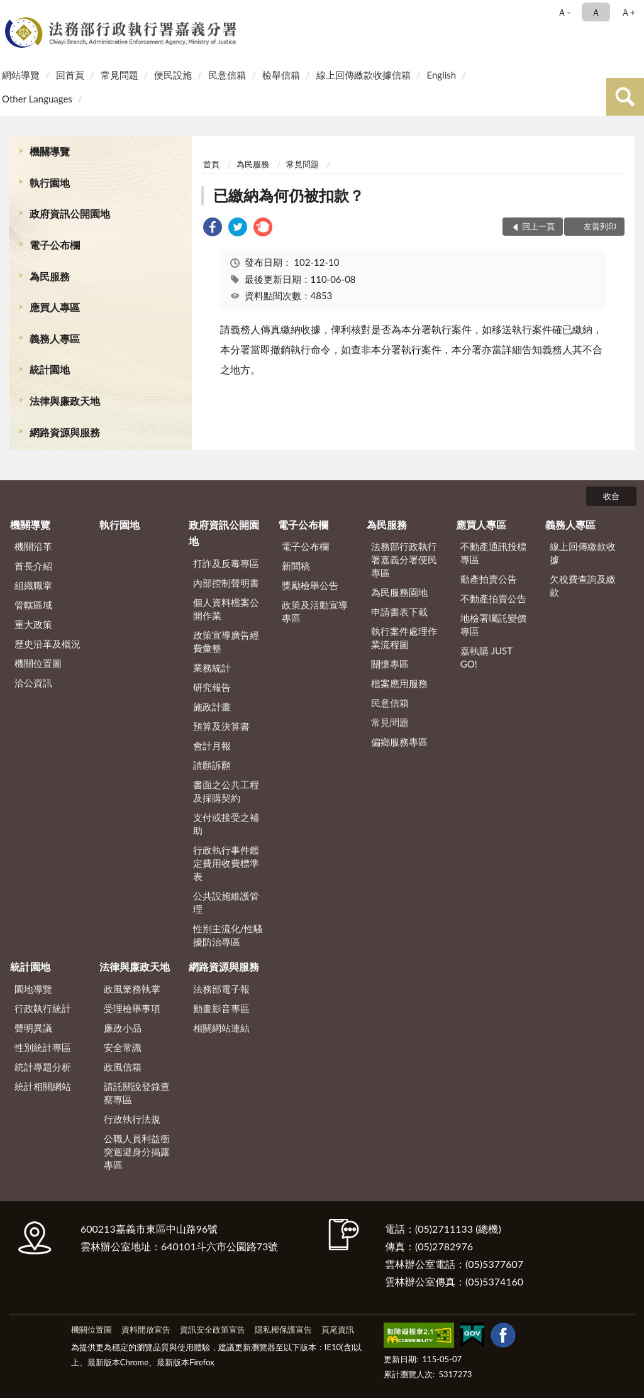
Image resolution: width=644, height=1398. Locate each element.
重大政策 (33, 624)
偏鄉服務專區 (399, 741)
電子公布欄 (55, 245)
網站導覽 (21, 74)
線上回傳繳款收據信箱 (363, 74)
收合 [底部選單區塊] (611, 496)
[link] (212, 228)
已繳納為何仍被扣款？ (288, 195)
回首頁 (70, 74)
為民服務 (50, 276)
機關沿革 (33, 546)
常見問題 (119, 74)
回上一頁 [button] (538, 226)
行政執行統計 (42, 1008)
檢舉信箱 (281, 74)
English (441, 74)
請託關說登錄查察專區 (137, 1093)
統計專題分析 (42, 1066)
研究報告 (212, 687)
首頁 (211, 164)
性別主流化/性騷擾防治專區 (228, 935)
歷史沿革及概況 (47, 643)
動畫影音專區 (221, 1008)
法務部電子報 (221, 988)
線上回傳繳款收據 (583, 553)
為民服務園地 (399, 592)
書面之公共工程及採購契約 (226, 791)
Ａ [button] (596, 12)
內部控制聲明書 (226, 582)
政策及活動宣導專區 (315, 611)
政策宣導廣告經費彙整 (226, 641)
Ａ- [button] (563, 12)
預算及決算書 (221, 726)
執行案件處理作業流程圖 (404, 637)
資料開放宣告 (145, 1329)
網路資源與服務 (65, 432)
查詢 (625, 97)
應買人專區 (55, 307)
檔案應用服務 (399, 683)
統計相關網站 (42, 1086)
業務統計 (212, 667)
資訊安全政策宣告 (212, 1329)
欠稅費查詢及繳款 (583, 585)
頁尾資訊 (337, 1329)
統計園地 (50, 369)
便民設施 (173, 74)
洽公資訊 (33, 682)
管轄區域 (33, 604)
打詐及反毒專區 (226, 563)
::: (12, 11)
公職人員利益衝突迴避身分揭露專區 (137, 1151)
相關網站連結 (221, 1027)
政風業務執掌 (132, 988)
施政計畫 (212, 706)
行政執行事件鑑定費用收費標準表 (226, 863)
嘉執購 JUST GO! (486, 657)
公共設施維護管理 (226, 902)
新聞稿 (296, 565)
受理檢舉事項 (132, 1008)
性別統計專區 (42, 1047)
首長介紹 (33, 565)
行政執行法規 (132, 1119)
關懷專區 (390, 663)
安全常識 (123, 1047)
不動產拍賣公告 (493, 598)
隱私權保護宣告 (283, 1329)
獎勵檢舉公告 (310, 585)
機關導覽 (50, 151)
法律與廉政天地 (65, 401)
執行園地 (50, 183)
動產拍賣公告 (488, 579)
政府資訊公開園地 (70, 213)
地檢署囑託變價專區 (493, 624)
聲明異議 (33, 1027)
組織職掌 (33, 585)
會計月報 (212, 745)
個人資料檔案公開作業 (226, 609)
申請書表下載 (399, 611)
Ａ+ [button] (628, 12)
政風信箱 (123, 1066)
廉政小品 (123, 1027)
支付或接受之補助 (226, 824)
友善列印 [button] (600, 226)
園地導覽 (33, 988)
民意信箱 (227, 74)
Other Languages (37, 98)
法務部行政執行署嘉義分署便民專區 (404, 559)
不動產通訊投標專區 (493, 553)
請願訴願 (212, 765)
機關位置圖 (38, 663)
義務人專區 (55, 338)
